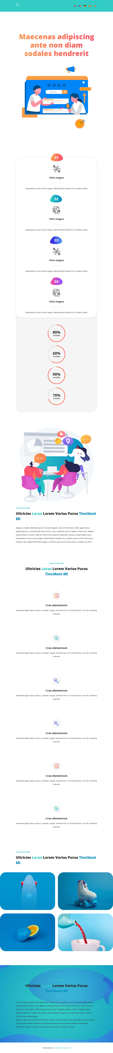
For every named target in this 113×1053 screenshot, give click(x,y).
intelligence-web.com (62, 1048)
